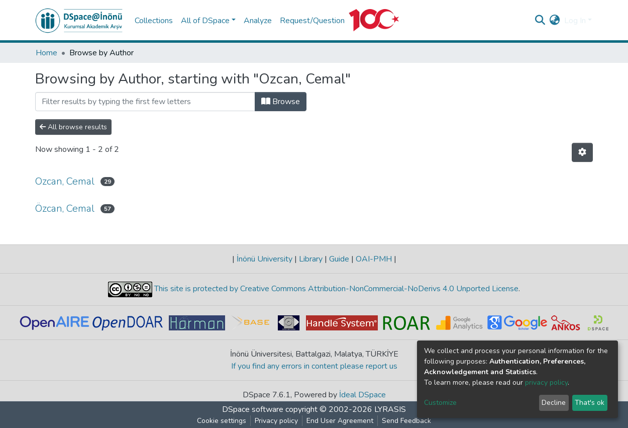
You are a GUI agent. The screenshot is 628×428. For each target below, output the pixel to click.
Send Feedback (406, 420)
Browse (280, 101)
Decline (554, 402)
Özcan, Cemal (64, 208)
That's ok (589, 402)
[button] (555, 21)
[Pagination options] (582, 152)
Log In (575, 20)
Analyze (258, 20)
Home (46, 52)
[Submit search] (540, 21)
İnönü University (264, 259)
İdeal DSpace (362, 394)
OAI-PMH (374, 259)
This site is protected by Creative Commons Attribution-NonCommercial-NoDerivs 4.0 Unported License (335, 288)
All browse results (73, 127)
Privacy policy (276, 420)
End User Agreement (339, 420)
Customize (440, 402)
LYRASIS (390, 409)
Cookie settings (221, 420)
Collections (154, 20)
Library (311, 259)
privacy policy (546, 382)
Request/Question (312, 20)
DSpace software (252, 409)
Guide (339, 259)
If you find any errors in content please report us (314, 366)
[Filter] (145, 101)
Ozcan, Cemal (64, 181)
